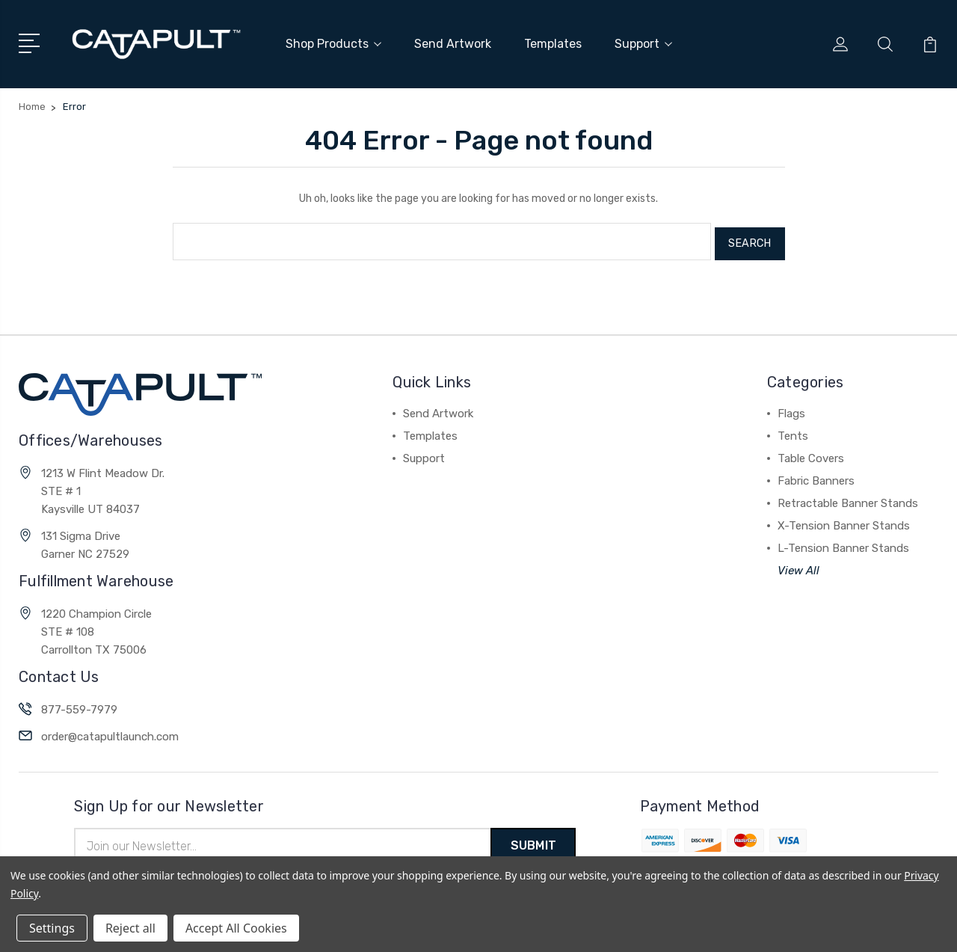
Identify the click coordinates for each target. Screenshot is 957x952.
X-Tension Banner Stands (844, 519)
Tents (793, 430)
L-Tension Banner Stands (843, 542)
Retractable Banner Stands (848, 497)
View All (798, 564)
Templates (553, 43)
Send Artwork (452, 43)
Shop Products (333, 43)
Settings (52, 928)
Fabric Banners (816, 475)
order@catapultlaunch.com (110, 730)
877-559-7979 (79, 703)
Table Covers (811, 452)
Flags (791, 407)
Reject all (130, 928)
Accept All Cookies (236, 928)
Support (643, 43)
